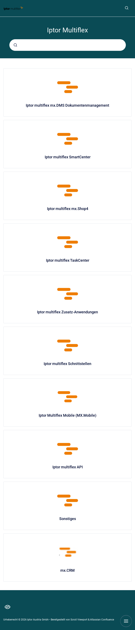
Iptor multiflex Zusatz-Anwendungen (67, 312)
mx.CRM (67, 570)
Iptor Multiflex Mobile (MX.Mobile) (67, 415)
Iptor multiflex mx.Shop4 (67, 208)
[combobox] (68, 45)
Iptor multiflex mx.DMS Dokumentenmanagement (67, 105)
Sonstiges (67, 518)
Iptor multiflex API (67, 467)
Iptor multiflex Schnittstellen (67, 363)
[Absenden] (15, 45)
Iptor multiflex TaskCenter (67, 260)
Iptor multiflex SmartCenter (67, 157)
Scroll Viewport (79, 619)
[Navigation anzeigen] (126, 621)
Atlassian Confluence (102, 619)
